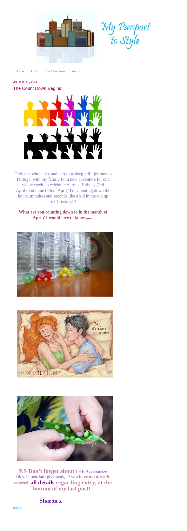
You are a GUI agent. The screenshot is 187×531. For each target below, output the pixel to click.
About (76, 71)
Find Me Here (55, 71)
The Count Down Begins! (37, 88)
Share (18, 508)
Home (20, 71)
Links (34, 71)
